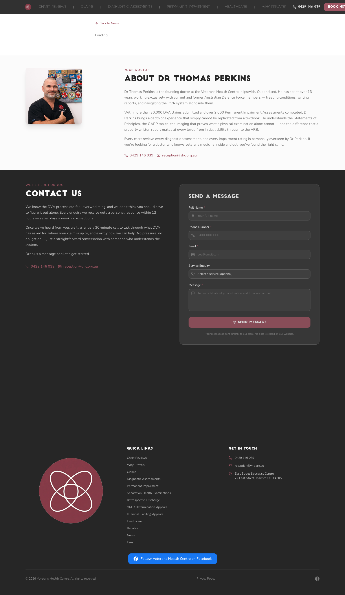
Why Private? (274, 7)
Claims (87, 7)
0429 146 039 (306, 7)
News (131, 535)
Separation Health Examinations (149, 493)
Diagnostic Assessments (130, 7)
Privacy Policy (205, 579)
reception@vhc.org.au (177, 155)
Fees (130, 542)
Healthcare (236, 7)
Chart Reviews (52, 7)
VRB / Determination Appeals (147, 507)
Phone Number (200, 230)
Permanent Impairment (188, 7)
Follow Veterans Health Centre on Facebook (173, 558)
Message (196, 288)
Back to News (107, 23)
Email (193, 249)
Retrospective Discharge (143, 500)
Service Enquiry (199, 269)
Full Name (197, 211)
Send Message (250, 325)
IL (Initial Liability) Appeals (145, 514)
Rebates (132, 528)
